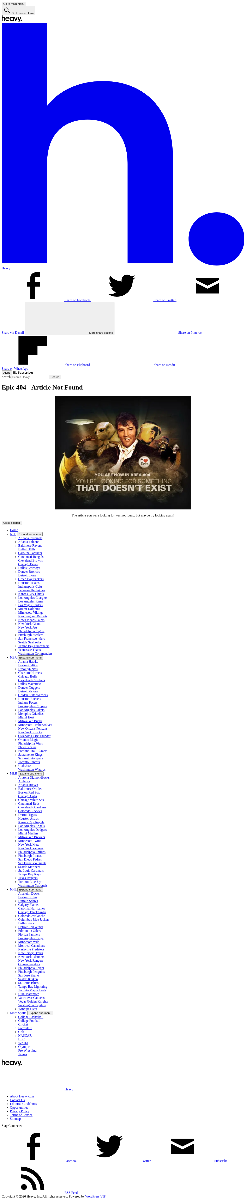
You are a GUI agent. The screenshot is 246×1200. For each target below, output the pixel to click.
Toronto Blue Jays (30, 881)
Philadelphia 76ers (30, 743)
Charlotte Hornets (30, 672)
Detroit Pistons (28, 691)
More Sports (18, 1013)
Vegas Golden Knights (33, 1001)
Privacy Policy (19, 1111)
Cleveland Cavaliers (31, 680)
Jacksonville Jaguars (31, 590)
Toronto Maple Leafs (32, 990)
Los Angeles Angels (31, 826)
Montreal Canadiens (31, 945)
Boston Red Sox (29, 792)
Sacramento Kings (30, 754)
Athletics (24, 781)
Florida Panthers (29, 934)
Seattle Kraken (28, 979)
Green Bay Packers (31, 579)
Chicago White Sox (31, 800)
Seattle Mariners (29, 867)
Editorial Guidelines (23, 1104)
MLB (13, 773)
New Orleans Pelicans (32, 728)
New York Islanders (31, 957)
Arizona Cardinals (30, 538)
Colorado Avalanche (31, 916)
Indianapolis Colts (30, 586)
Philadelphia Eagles (31, 631)
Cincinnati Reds (29, 803)
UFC (21, 1039)
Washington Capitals (32, 1005)
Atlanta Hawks (28, 661)
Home (14, 530)
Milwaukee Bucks (30, 721)
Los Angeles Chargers (32, 597)
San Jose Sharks (29, 975)
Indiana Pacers (28, 702)
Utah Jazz (24, 765)
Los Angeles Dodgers (32, 829)
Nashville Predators (31, 949)
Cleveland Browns (30, 560)
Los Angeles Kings (30, 938)
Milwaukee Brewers (31, 837)
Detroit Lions (27, 575)
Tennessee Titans (29, 649)
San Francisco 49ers (31, 638)
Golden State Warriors (33, 695)
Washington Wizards (32, 769)
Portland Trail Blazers (32, 751)
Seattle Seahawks (29, 642)
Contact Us (17, 1100)
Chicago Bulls (27, 676)
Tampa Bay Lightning (32, 986)
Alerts (6, 372)
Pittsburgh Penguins (31, 971)
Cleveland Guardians (32, 807)
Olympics (24, 1046)
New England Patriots (32, 616)
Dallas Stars (26, 923)
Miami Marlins (28, 833)
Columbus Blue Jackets (33, 919)
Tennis (22, 1054)
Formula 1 (25, 1028)
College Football (29, 1020)
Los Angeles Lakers (31, 710)
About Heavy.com (22, 1096)
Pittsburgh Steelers (30, 635)
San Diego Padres (30, 859)
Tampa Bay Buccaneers (33, 646)
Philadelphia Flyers (31, 968)
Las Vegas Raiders (30, 605)
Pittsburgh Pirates (30, 855)
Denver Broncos (29, 571)
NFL (13, 534)
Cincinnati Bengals (30, 556)
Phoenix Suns (27, 747)
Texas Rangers (28, 878)
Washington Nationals (32, 885)
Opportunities (19, 1107)
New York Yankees (30, 848)
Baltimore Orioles (30, 788)
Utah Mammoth (28, 994)
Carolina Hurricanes (31, 908)
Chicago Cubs (27, 796)
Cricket (23, 1024)
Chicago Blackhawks (32, 912)
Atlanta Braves (28, 785)
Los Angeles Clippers (32, 706)
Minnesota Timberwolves (35, 725)
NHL (13, 889)
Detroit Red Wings (30, 927)
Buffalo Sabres (28, 901)
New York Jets (27, 627)
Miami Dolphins (29, 609)
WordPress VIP (95, 1196)
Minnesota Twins (29, 841)
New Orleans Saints (31, 620)
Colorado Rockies (30, 811)
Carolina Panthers (30, 553)
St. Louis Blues (28, 983)
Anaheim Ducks (29, 893)
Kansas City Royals (31, 822)
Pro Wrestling (27, 1050)
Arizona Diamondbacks (34, 777)
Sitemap (15, 1118)
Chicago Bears (28, 564)
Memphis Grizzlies (30, 713)
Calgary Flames (28, 904)
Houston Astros (28, 818)
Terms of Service (21, 1115)
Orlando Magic (28, 739)
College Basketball (30, 1017)
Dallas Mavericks (29, 684)
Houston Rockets (29, 698)
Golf (21, 1032)
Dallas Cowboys (29, 568)
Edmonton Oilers (29, 930)
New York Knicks (30, 732)
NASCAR (25, 1035)
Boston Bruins (27, 897)
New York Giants (29, 623)
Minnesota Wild (29, 942)
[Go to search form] (18, 10)
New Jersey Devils (30, 953)
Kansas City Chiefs (31, 594)
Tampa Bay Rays (29, 874)
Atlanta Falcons (28, 542)
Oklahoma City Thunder (34, 736)
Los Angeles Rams (30, 601)
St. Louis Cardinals (31, 870)
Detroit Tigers (27, 814)
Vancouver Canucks (31, 997)
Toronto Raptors (29, 762)
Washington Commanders (35, 653)
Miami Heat (26, 717)
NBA (13, 657)
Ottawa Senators (29, 964)
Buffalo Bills (26, 549)
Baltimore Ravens (30, 545)
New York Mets (28, 844)
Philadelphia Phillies (32, 852)
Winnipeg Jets (27, 1009)
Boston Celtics (28, 665)
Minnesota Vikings (30, 612)
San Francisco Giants (32, 863)
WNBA (23, 1043)
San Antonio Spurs (30, 758)
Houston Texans (29, 582)
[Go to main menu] (14, 4)
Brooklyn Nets (28, 669)
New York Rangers (30, 960)
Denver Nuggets (29, 687)
